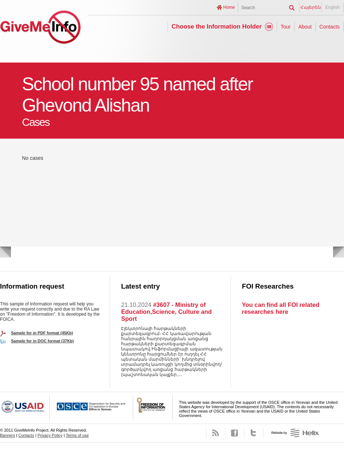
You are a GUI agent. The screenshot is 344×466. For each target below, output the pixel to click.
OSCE (91, 408)
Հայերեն (310, 7)
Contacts (329, 27)
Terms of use (77, 435)
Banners (7, 435)
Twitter (253, 433)
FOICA (153, 408)
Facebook (234, 433)
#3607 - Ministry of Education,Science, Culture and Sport (166, 311)
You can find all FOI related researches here (280, 308)
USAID (25, 408)
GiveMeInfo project (40, 28)
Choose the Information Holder (217, 26)
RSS (215, 433)
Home (229, 7)
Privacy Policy (49, 435)
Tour (286, 27)
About (305, 27)
